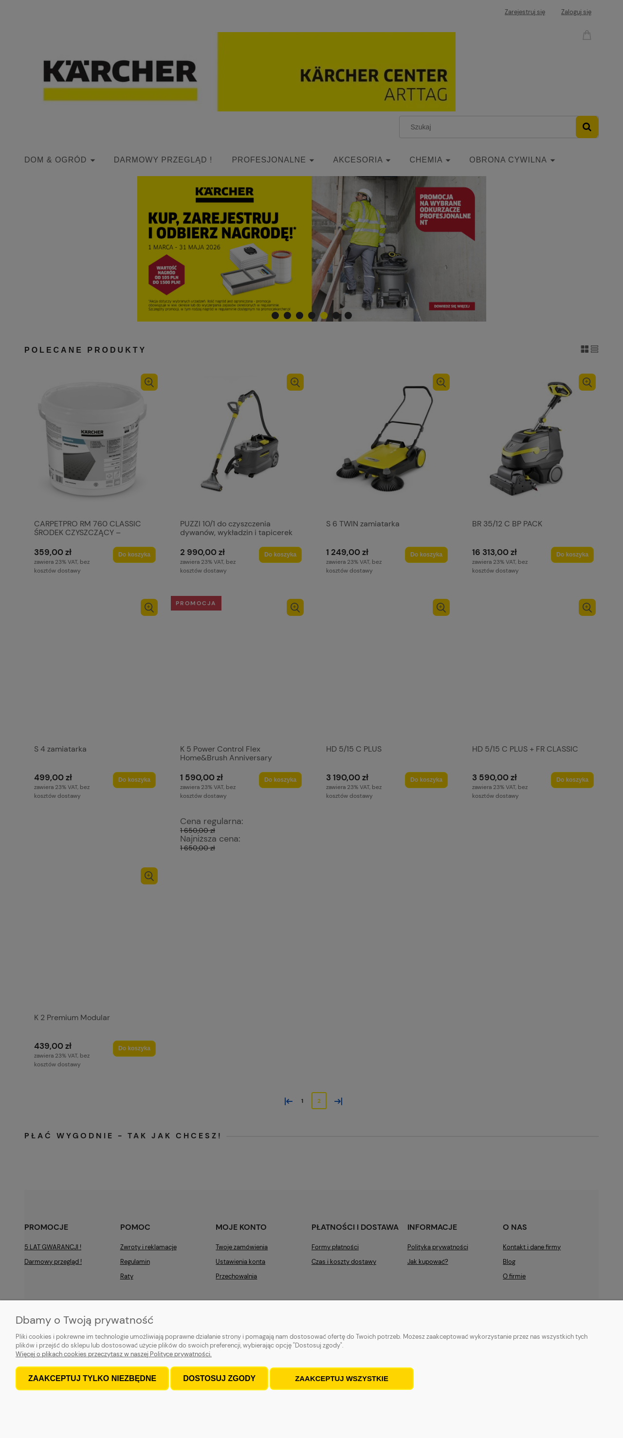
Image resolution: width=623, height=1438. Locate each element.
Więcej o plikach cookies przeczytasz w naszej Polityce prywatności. (114, 1354)
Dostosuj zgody (219, 1379)
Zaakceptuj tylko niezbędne (92, 1379)
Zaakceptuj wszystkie (341, 1379)
